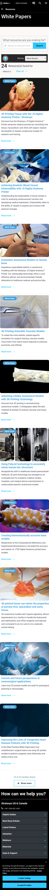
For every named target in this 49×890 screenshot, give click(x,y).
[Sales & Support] (24, 853)
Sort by (20, 58)
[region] (24, 874)
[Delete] (10, 71)
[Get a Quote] (34, 3)
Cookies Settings (24, 878)
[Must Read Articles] (24, 821)
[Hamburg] (46, 3)
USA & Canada (22, 3)
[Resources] (3, 9)
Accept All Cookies (24, 885)
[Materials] (24, 847)
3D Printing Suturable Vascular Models (23, 331)
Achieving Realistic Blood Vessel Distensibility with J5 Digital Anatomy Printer (22, 188)
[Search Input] (18, 45)
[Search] (40, 3)
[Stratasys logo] (5, 3)
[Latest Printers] (24, 827)
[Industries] (24, 834)
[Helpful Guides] (24, 814)
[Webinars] (24, 840)
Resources (10, 9)
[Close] (46, 862)
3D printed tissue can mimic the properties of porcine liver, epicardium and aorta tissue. (25, 607)
